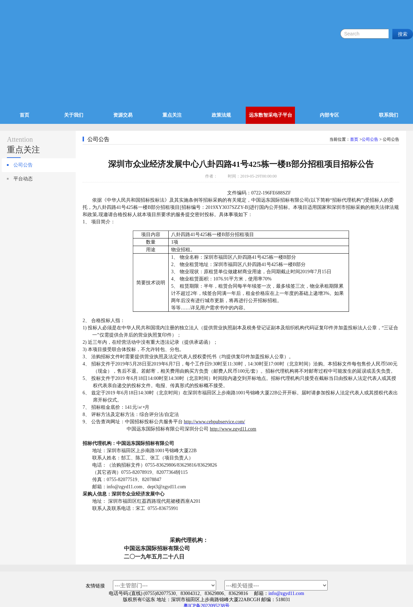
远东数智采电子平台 (270, 115)
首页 (24, 115)
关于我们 (73, 115)
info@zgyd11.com (286, 593)
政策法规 (221, 115)
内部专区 (329, 115)
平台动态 (23, 178)
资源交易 (123, 115)
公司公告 (23, 165)
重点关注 (172, 115)
